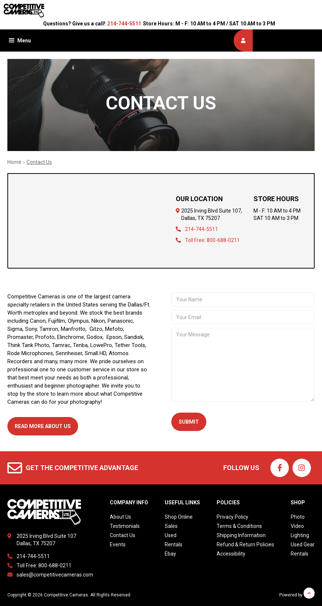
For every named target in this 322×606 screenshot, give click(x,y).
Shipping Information (241, 535)
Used (170, 535)
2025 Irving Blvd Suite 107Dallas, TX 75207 (46, 539)
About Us (120, 517)
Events (118, 544)
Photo (298, 517)
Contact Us (122, 535)
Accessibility (231, 554)
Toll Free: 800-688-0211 (212, 240)
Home (14, 162)
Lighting (300, 535)
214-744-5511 (124, 24)
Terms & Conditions (239, 526)
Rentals (173, 544)
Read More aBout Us (43, 426)
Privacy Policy (232, 517)
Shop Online (179, 517)
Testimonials (125, 526)
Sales (171, 526)
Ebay (170, 554)
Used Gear (303, 544)
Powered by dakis (297, 595)
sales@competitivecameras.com (55, 575)
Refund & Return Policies (245, 544)
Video (297, 526)
